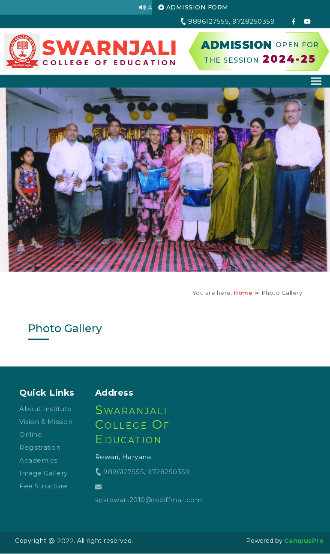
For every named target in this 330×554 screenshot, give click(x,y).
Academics (38, 460)
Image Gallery (43, 473)
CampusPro (304, 541)
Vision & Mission (45, 422)
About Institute (45, 409)
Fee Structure (43, 486)
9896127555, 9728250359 (142, 472)
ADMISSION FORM (193, 7)
